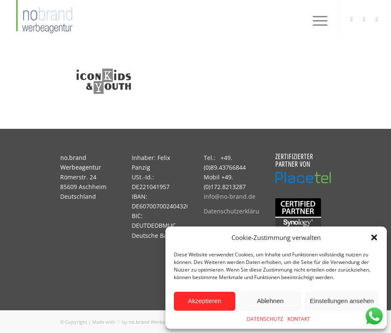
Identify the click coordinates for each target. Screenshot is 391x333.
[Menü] (315, 19)
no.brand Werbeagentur (155, 322)
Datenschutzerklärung (235, 211)
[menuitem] (315, 19)
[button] (374, 237)
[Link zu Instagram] (351, 19)
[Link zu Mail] (376, 19)
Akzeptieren (204, 300)
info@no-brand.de (229, 196)
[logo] (43, 19)
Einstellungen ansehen (342, 300)
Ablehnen (270, 300)
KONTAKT (298, 318)
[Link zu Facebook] (364, 19)
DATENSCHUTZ (265, 318)
